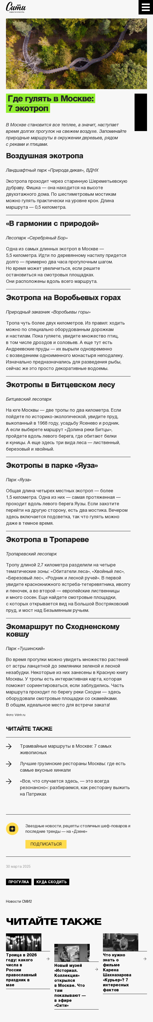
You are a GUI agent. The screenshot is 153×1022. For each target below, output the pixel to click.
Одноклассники (141, 125)
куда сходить (51, 882)
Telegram (141, 100)
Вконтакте (141, 112)
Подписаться (46, 844)
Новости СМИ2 (19, 901)
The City (16, 7)
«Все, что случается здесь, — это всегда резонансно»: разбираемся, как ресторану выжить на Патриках (75, 788)
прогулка (18, 882)
